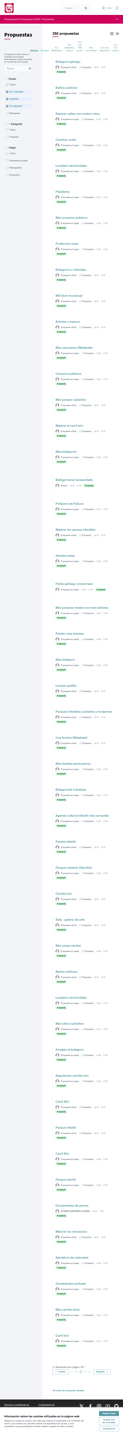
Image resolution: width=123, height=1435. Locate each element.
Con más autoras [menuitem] (115, 48)
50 (83, 1367)
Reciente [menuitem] (45, 50)
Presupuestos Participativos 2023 (22, 19)
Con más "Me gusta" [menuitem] (80, 46)
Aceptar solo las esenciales (108, 1421)
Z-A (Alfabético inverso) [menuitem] (69, 48)
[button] (10, 78)
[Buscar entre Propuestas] (18, 68)
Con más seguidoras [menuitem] (104, 49)
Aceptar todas (109, 1413)
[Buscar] (76, 8)
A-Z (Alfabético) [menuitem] (56, 49)
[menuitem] (18, 68)
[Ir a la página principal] (25, 8)
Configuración (109, 1428)
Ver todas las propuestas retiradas (68, 1390)
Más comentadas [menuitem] (91, 49)
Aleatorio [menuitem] (34, 50)
